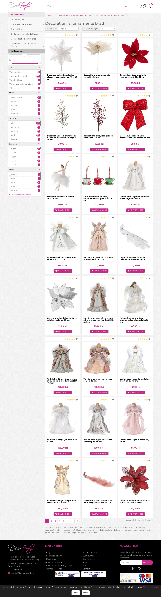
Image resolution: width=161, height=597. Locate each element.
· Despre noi (50, 561)
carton (14, 178)
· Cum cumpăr (88, 558)
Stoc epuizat (16, 46)
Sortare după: (52, 29)
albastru (15, 127)
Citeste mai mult (150, 587)
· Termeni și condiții (54, 571)
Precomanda (17, 42)
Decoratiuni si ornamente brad (110, 16)
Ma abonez (147, 565)
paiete (14, 190)
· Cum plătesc (87, 561)
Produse (17, 15)
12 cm (13, 161)
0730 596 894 (17, 571)
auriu (13, 135)
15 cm (13, 165)
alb (12, 123)
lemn (13, 182)
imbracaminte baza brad (22, 84)
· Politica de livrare (53, 564)
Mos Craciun (16, 98)
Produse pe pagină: (91, 29)
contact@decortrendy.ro (22, 575)
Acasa (49, 16)
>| (77, 523)
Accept (85, 593)
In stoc (14, 38)
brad (13, 110)
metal (14, 186)
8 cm (13, 149)
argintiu (14, 131)
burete (14, 174)
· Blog (47, 554)
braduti (14, 114)
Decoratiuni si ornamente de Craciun (74, 16)
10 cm (14, 153)
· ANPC (84, 564)
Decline (76, 593)
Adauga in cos (62, 89)
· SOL (83, 567)
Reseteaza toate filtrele (20, 30)
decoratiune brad (19, 76)
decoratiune (16, 72)
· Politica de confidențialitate (58, 567)
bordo (14, 139)
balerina (14, 105)
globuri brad (16, 80)
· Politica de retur (89, 554)
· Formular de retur (54, 558)
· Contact (85, 571)
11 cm (13, 157)
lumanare (15, 88)
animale (14, 102)
